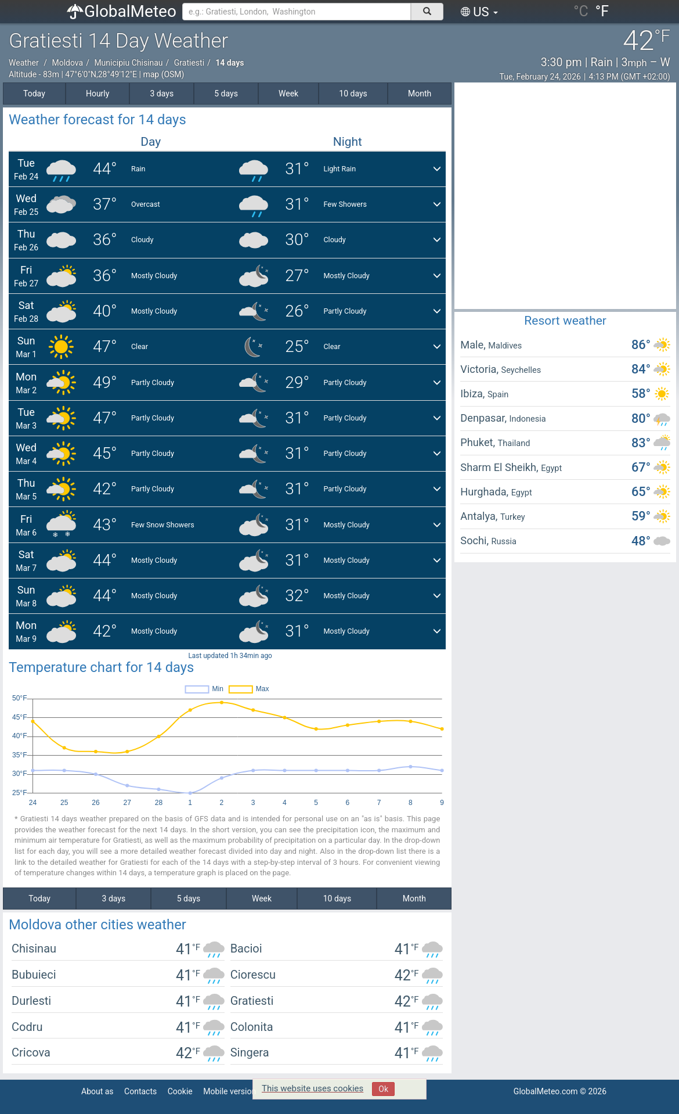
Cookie (180, 1091)
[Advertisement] (109, 197)
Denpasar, (484, 418)
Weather (24, 62)
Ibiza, (473, 393)
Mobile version (229, 1091)
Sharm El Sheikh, (500, 467)
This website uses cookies (312, 1088)
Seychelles (521, 370)
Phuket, (478, 442)
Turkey (512, 517)
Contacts (140, 1091)
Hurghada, (485, 492)
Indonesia (528, 419)
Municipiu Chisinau (128, 62)
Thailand (514, 443)
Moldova (67, 62)
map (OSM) (163, 74)
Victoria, (480, 369)
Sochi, (475, 540)
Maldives (505, 345)
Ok (383, 1089)
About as (97, 1091)
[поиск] (427, 11)
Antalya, (480, 516)
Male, (474, 345)
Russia (504, 541)
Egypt (551, 468)
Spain (497, 394)
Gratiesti (189, 62)
